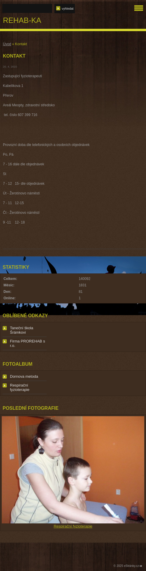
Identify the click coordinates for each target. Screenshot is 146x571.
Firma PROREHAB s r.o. (27, 343)
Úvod (7, 44)
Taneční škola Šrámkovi (21, 330)
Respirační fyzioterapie (19, 387)
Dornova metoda (24, 376)
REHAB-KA (22, 20)
